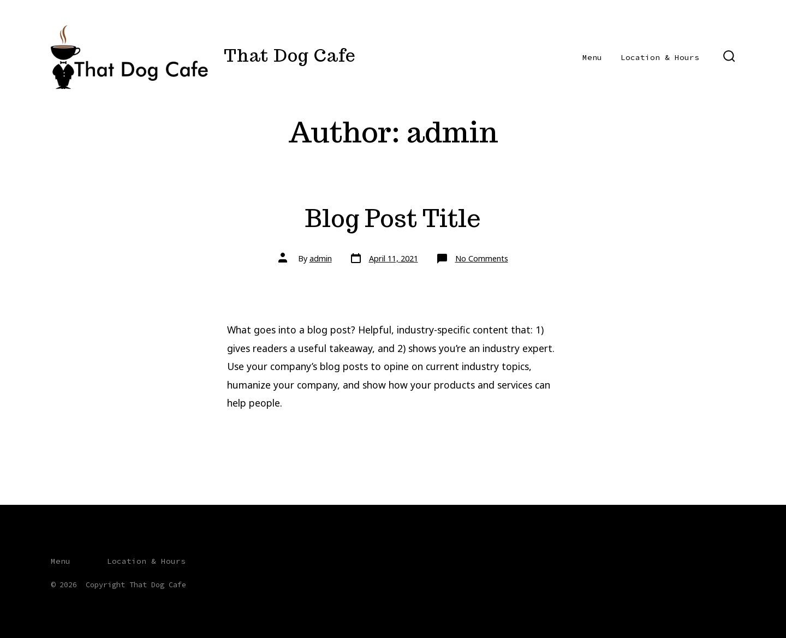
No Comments (481, 258)
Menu (592, 57)
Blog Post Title (393, 218)
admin (320, 258)
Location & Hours (660, 57)
